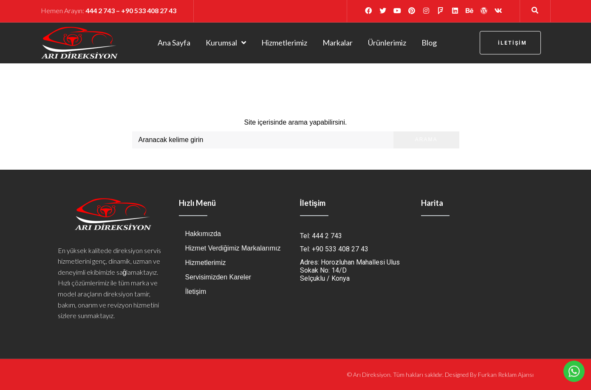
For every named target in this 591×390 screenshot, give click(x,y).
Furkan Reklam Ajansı (506, 374)
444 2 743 (100, 10)
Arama (426, 139)
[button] (510, 42)
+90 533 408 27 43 (148, 10)
